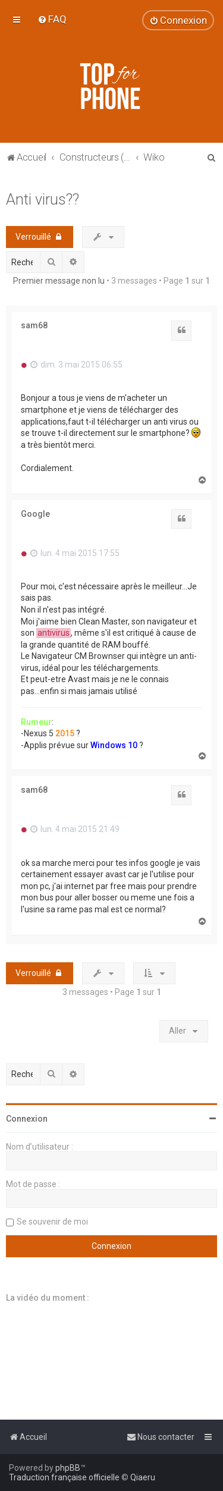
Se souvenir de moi (52, 1221)
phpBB (67, 1468)
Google (35, 514)
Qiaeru (142, 1477)
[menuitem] (52, 19)
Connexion (27, 1118)
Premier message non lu (59, 280)
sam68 (34, 325)
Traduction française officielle (64, 1477)
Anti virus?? (42, 199)
